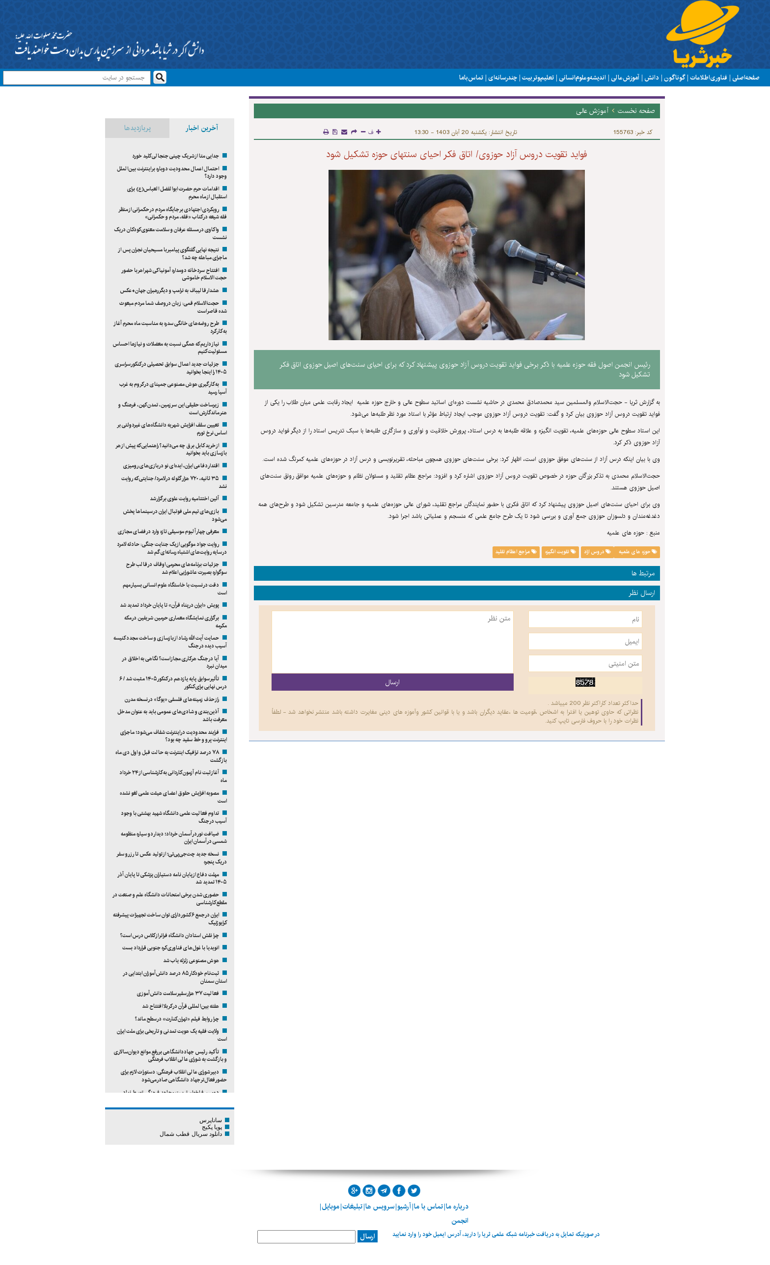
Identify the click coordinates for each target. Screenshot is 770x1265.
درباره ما (457, 1206)
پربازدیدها (137, 128)
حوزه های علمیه (637, 551)
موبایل (330, 1206)
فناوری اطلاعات (708, 77)
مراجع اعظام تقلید (516, 551)
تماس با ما (471, 77)
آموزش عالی (625, 77)
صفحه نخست (636, 111)
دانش (651, 77)
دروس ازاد (597, 551)
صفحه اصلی (746, 77)
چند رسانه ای (502, 77)
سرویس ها (379, 1206)
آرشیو (404, 1206)
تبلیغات (352, 1206)
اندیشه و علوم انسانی (582, 77)
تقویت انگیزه (560, 551)
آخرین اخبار (202, 128)
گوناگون (674, 77)
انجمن (459, 1221)
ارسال (367, 1236)
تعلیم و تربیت (538, 77)
